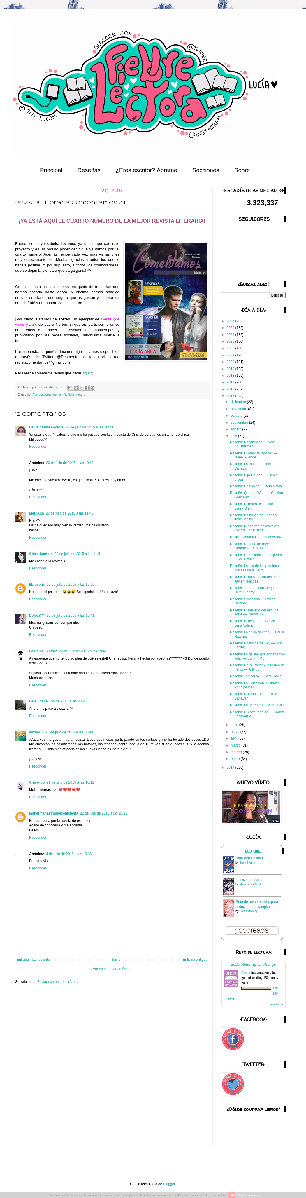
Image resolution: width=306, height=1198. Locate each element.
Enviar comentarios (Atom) (58, 982)
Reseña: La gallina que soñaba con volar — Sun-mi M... (257, 656)
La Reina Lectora (43, 651)
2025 (231, 328)
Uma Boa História (249, 858)
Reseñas (89, 170)
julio (234, 436)
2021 (231, 355)
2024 (231, 335)
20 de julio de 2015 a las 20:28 (62, 701)
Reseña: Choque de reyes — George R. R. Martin (252, 546)
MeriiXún (36, 513)
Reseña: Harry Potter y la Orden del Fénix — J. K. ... (258, 667)
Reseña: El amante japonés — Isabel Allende (253, 455)
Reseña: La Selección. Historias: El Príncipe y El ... (257, 685)
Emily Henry (247, 862)
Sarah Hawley (248, 911)
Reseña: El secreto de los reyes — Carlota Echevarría (257, 528)
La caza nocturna (248, 880)
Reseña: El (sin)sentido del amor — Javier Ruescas (257, 579)
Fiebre (245, 972)
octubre (237, 416)
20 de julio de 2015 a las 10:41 (70, 463)
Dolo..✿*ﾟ (37, 615)
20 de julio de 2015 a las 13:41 (70, 615)
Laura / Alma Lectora (46, 427)
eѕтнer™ (36, 732)
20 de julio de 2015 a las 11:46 (69, 513)
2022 (231, 348)
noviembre (239, 409)
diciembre (239, 402)
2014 (231, 767)
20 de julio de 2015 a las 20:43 (69, 732)
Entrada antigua (195, 960)
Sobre (242, 170)
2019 (231, 369)
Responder (37, 446)
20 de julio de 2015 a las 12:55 (70, 585)
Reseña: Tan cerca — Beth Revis (256, 676)
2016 (231, 389)
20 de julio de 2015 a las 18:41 (83, 651)
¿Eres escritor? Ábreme (146, 170)
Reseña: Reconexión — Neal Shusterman (252, 444)
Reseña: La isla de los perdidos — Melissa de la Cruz (256, 568)
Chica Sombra (41, 554)
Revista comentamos (47, 394)
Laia (33, 701)
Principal (51, 170)
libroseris (37, 585)
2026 (231, 321)
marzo (236, 745)
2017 (231, 382)
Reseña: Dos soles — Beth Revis (256, 486)
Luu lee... (253, 851)
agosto (236, 429)
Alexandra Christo (250, 884)
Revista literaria (74, 394)
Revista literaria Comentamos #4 (255, 537)
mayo (235, 732)
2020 (231, 362)
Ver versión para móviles (112, 969)
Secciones (205, 170)
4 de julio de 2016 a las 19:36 (69, 854)
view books (276, 1004)
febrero (237, 752)
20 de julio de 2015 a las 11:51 (78, 554)
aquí (86, 373)
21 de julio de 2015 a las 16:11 (70, 782)
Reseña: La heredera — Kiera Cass (257, 705)
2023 (231, 341)
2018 (231, 376)
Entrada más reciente (33, 960)
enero (236, 759)
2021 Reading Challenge (253, 964)
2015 (231, 396)
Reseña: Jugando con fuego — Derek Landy (254, 590)
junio (235, 725)
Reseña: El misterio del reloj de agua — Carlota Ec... (254, 612)
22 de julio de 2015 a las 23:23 (103, 813)
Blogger (169, 1184)
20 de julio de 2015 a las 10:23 (89, 427)
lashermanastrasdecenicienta (53, 813)
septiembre (240, 423)
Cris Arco (37, 782)
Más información (249, 1195)
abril (234, 738)
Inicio (116, 960)
